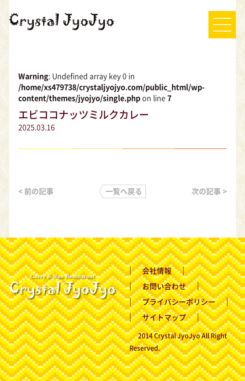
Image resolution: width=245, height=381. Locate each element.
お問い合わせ (164, 285)
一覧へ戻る (124, 190)
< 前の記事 (35, 190)
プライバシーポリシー (178, 301)
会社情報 (156, 270)
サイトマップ (164, 317)
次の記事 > (209, 190)
